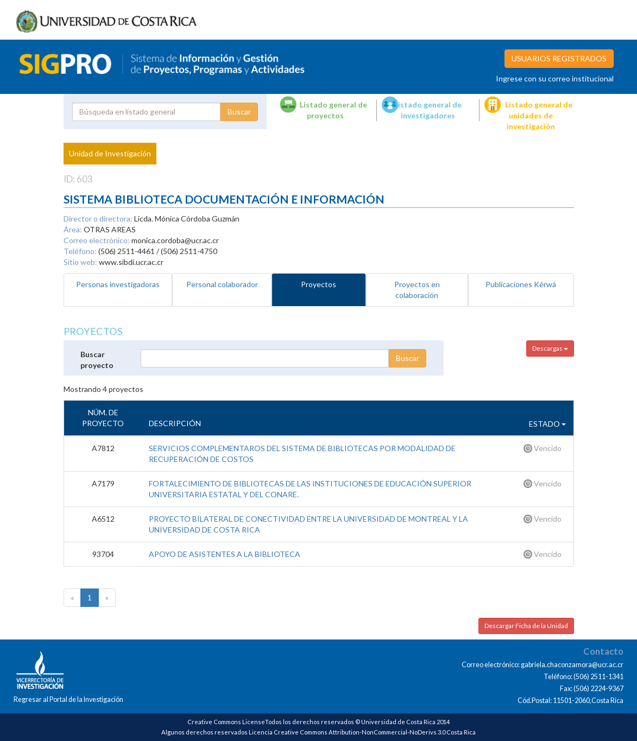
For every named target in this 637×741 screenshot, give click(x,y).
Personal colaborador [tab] (222, 284)
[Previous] (72, 597)
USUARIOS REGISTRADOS (559, 58)
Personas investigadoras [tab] (118, 284)
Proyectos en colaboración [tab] (417, 290)
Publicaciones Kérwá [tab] (520, 284)
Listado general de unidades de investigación (538, 115)
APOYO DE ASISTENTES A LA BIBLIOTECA (224, 554)
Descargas (550, 348)
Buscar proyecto (96, 360)
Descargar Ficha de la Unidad (526, 626)
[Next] (107, 597)
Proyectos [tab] (318, 284)
